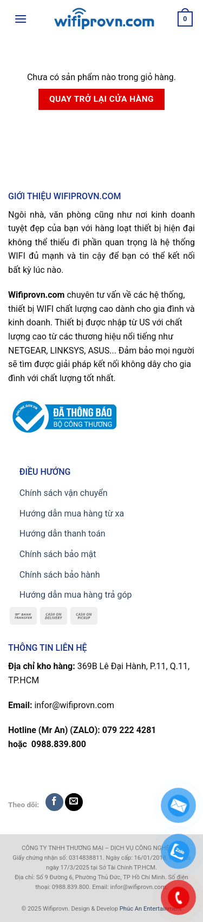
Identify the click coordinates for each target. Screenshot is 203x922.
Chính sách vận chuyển (63, 493)
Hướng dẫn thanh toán (62, 533)
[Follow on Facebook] (54, 802)
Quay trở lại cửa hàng (101, 99)
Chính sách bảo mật (57, 554)
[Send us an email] (74, 802)
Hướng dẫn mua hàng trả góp (75, 595)
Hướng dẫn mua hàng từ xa (71, 513)
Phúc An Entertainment (151, 908)
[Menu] (20, 18)
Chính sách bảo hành (59, 575)
